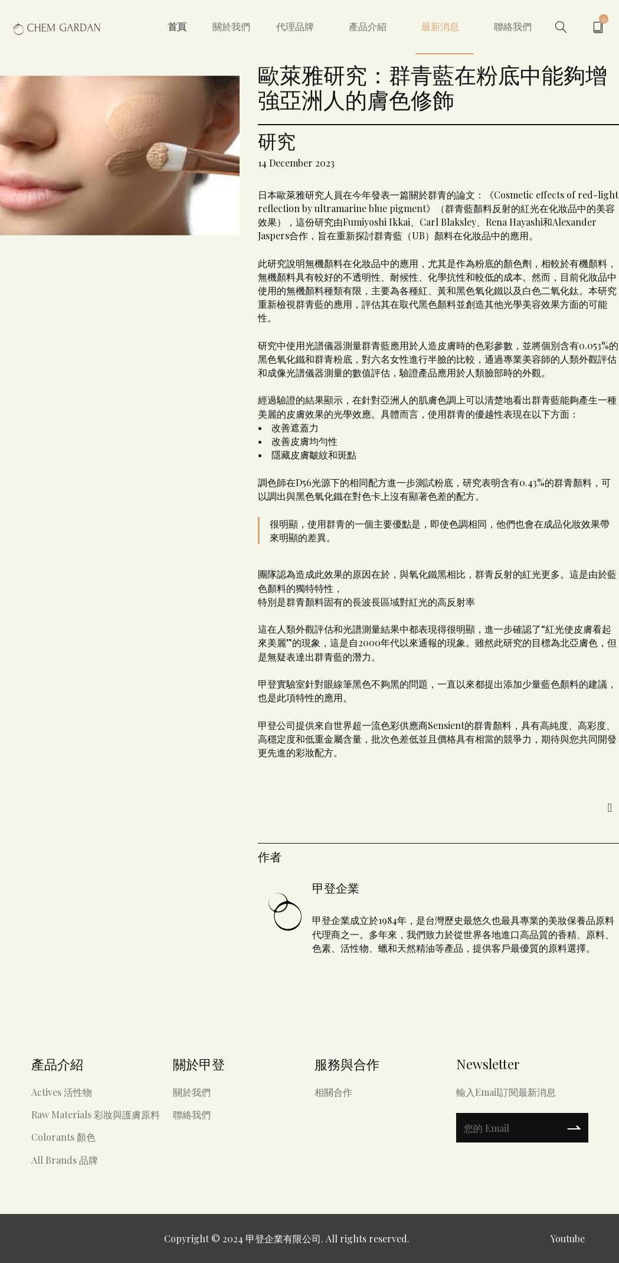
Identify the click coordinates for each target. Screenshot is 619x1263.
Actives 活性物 (61, 1092)
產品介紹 (368, 26)
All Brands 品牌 (64, 1160)
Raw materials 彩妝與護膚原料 (95, 1114)
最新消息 (440, 26)
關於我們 (231, 26)
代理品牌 (295, 26)
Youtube (568, 1238)
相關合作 (333, 1092)
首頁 (177, 26)
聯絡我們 (513, 26)
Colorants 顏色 (63, 1137)
